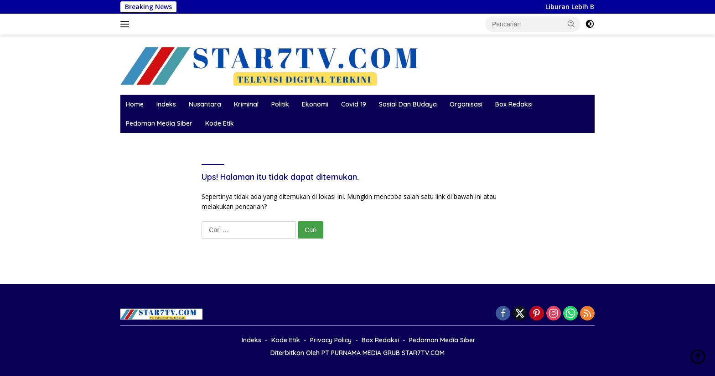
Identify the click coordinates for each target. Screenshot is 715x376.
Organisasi (466, 104)
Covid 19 (353, 104)
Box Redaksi (514, 104)
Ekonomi (315, 104)
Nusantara (205, 104)
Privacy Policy (331, 340)
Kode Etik (219, 123)
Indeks (166, 104)
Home (135, 104)
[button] (571, 23)
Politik (280, 104)
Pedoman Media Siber (159, 123)
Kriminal (246, 104)
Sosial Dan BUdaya (408, 104)
